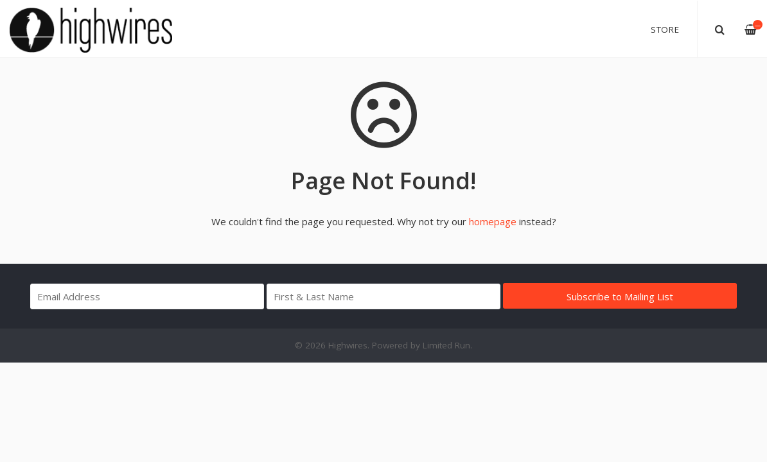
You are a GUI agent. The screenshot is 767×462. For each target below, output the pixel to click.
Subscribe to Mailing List (620, 296)
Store (665, 29)
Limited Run (446, 345)
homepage (492, 221)
